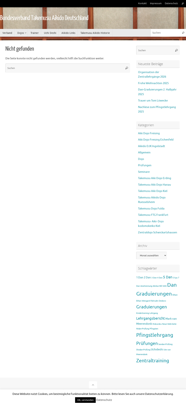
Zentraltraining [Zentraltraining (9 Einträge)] (152, 361)
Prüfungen (144, 165)
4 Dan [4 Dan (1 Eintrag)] (159, 278)
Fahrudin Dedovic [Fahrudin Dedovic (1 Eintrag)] (158, 301)
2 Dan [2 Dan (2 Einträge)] (147, 277)
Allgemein (144, 152)
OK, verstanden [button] (85, 400)
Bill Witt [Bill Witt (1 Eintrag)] (163, 286)
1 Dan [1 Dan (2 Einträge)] (139, 277)
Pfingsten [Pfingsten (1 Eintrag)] (154, 329)
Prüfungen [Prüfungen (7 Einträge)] (147, 343)
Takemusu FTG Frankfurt (153, 215)
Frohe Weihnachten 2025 (153, 83)
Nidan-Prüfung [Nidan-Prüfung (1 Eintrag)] (142, 329)
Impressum (156, 3)
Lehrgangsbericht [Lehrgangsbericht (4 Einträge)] (150, 318)
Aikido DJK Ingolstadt (151, 146)
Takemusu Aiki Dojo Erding (154, 178)
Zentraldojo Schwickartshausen (157, 232)
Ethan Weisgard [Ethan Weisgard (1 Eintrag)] (143, 301)
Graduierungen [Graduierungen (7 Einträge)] (151, 307)
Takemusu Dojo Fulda (151, 208)
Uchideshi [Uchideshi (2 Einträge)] (157, 349)
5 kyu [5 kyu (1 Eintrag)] (175, 278)
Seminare (144, 172)
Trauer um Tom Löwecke (153, 100)
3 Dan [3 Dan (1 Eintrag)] (154, 278)
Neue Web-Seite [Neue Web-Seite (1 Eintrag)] (169, 324)
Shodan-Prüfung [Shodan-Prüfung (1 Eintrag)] (143, 350)
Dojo (141, 159)
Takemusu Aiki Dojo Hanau (154, 184)
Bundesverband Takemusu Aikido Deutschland (44, 18)
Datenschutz (171, 3)
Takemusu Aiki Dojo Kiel (152, 191)
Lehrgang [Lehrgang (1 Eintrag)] (153, 313)
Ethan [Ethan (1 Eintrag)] (174, 295)
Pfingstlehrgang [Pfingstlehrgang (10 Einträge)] (154, 335)
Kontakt (142, 3)
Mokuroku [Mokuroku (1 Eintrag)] (157, 324)
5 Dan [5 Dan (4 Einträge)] (167, 277)
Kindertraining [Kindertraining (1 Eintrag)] (142, 313)
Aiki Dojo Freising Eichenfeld (156, 139)
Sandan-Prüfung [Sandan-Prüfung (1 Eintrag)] (165, 344)
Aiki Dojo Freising (149, 133)
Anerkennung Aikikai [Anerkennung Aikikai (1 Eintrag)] (149, 286)
